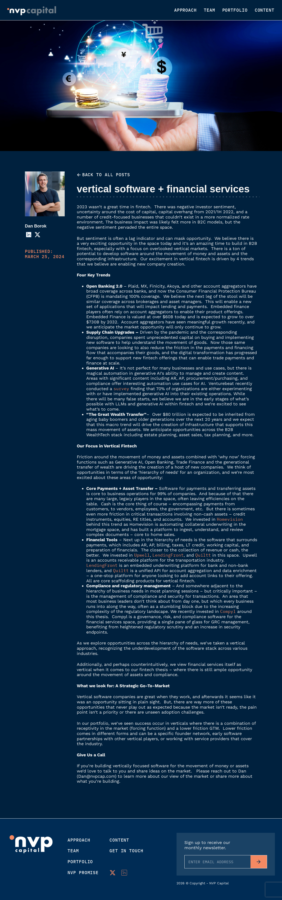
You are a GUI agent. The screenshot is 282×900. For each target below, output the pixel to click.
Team (209, 10)
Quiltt (203, 555)
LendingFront (168, 555)
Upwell (142, 555)
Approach (185, 10)
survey (121, 388)
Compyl (228, 611)
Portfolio (235, 10)
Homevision (230, 519)
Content (264, 10)
